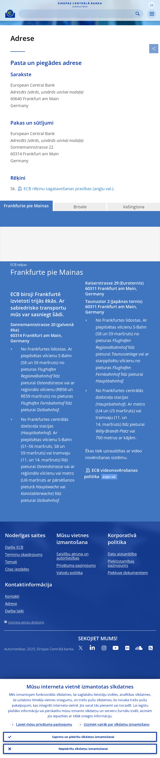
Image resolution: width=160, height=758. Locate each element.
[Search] (77, 13)
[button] (151, 5)
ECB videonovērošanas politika (111, 473)
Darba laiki (14, 610)
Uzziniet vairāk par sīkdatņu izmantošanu (116, 724)
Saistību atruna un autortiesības (72, 556)
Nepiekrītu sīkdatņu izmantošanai (83, 749)
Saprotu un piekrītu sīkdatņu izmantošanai (83, 737)
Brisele (80, 207)
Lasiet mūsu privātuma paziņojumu (44, 724)
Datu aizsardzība (122, 553)
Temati (11, 561)
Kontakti (12, 596)
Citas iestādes (17, 569)
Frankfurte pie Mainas (26, 206)
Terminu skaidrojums (23, 554)
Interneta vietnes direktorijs (26, 622)
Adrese (11, 603)
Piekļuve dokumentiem (128, 572)
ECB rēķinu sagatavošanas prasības (58, 188)
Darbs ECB (14, 547)
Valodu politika (69, 572)
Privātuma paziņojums (76, 565)
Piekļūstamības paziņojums (121, 563)
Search (137, 13)
